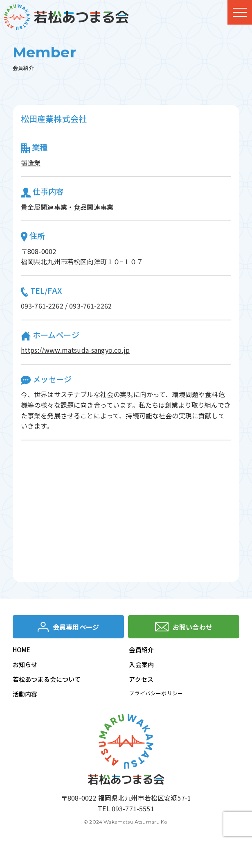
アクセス (141, 679)
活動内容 (25, 694)
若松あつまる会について (47, 679)
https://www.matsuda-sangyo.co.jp (75, 350)
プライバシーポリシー (156, 693)
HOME (22, 649)
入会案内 (141, 664)
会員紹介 (141, 649)
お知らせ (25, 664)
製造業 (30, 163)
